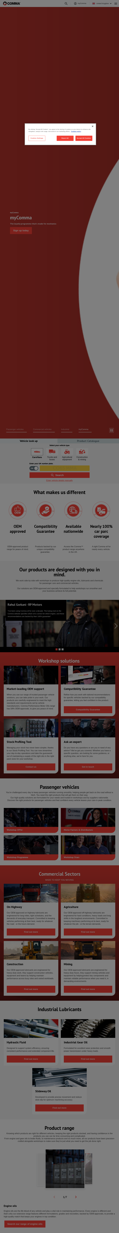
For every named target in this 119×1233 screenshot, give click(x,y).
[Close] (92, 126)
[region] (60, 134)
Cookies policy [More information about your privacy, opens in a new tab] (76, 131)
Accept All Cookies (84, 138)
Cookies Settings (37, 138)
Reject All (65, 138)
